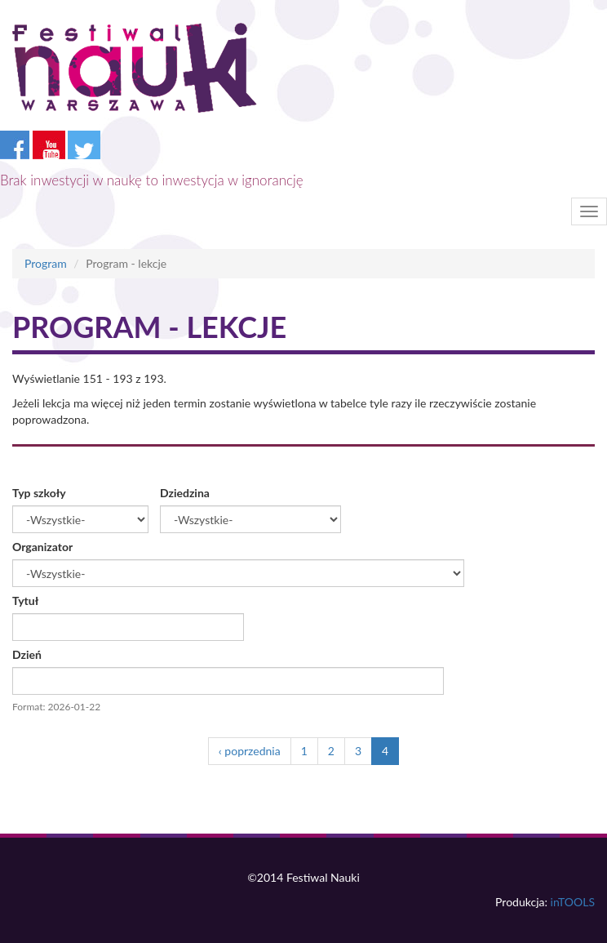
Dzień (27, 654)
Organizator (42, 547)
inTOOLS (573, 902)
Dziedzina (185, 493)
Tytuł (25, 600)
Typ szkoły (39, 493)
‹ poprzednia (250, 751)
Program (45, 263)
